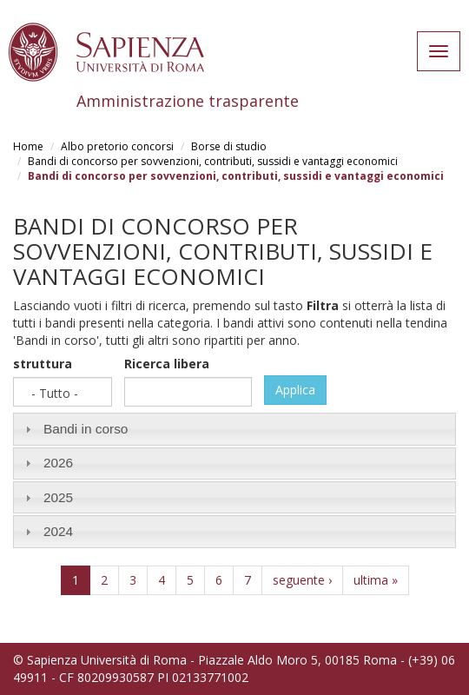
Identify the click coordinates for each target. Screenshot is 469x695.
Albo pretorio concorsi (117, 146)
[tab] (234, 429)
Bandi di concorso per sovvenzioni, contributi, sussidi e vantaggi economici (213, 161)
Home (28, 146)
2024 (58, 531)
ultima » (375, 580)
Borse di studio (229, 146)
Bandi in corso (86, 428)
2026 (58, 462)
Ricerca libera (166, 363)
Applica (295, 389)
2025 (58, 497)
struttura (42, 363)
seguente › (302, 580)
